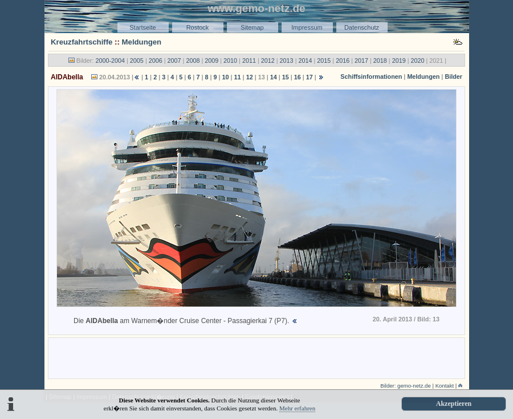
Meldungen (142, 42)
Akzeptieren (453, 404)
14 (273, 77)
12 (249, 77)
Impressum (306, 27)
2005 (137, 60)
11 (237, 77)
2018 (380, 60)
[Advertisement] (256, 357)
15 (285, 77)
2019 (399, 60)
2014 (305, 60)
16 (297, 77)
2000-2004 (110, 60)
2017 (361, 60)
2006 (155, 60)
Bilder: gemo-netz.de (405, 385)
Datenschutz (361, 27)
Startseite (142, 27)
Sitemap (252, 27)
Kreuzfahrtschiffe (81, 42)
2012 (268, 60)
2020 (418, 60)
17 (309, 77)
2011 (249, 60)
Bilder (453, 76)
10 (225, 77)
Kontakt (444, 385)
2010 (230, 60)
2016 (342, 60)
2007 (174, 60)
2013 (287, 60)
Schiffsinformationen (371, 76)
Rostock (197, 27)
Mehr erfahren (297, 408)
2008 (192, 60)
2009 (211, 60)
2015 (324, 60)
